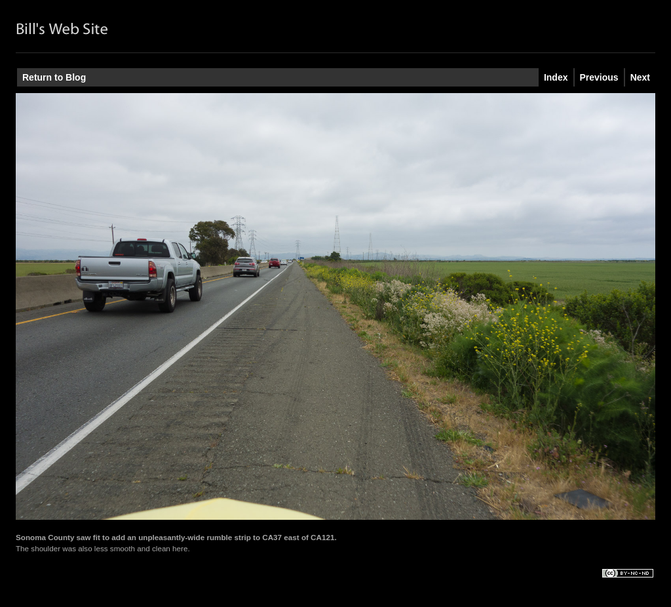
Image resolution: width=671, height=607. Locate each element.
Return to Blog (54, 77)
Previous (599, 77)
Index (556, 77)
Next (640, 77)
